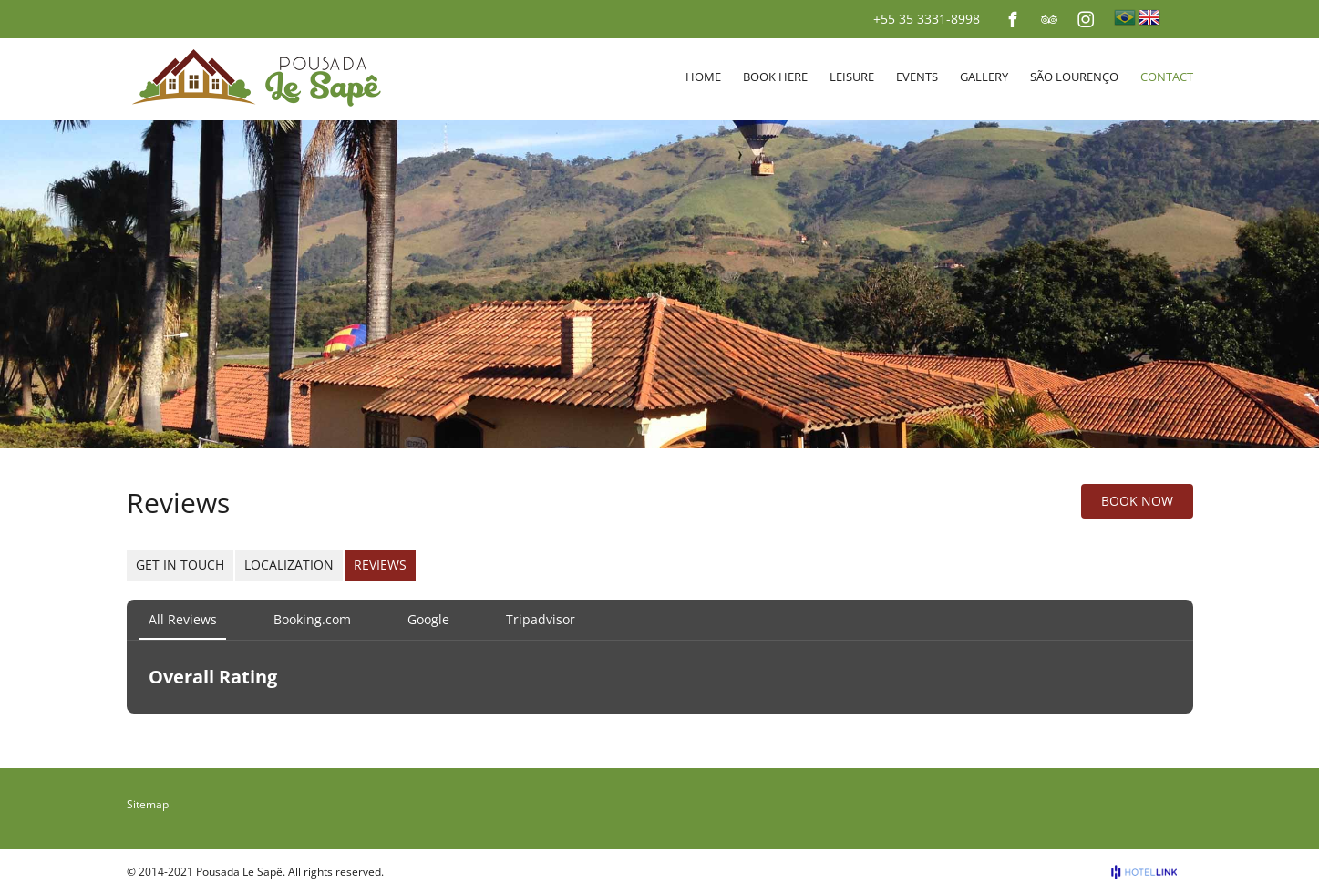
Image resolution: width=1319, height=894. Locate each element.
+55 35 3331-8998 (926, 18)
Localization (289, 564)
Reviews (380, 564)
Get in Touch (180, 564)
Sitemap (148, 804)
